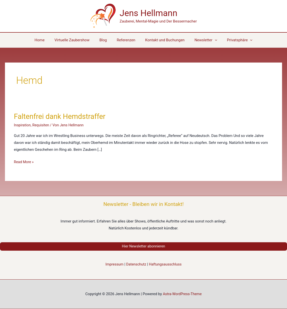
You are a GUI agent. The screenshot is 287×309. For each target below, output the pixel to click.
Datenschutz (136, 264)
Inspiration (22, 125)
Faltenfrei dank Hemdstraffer (61, 116)
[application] (210, 40)
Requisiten (41, 125)
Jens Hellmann (148, 13)
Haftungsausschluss (166, 264)
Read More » (24, 162)
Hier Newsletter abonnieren (143, 246)
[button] (232, 40)
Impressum (113, 264)
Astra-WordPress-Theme (182, 294)
